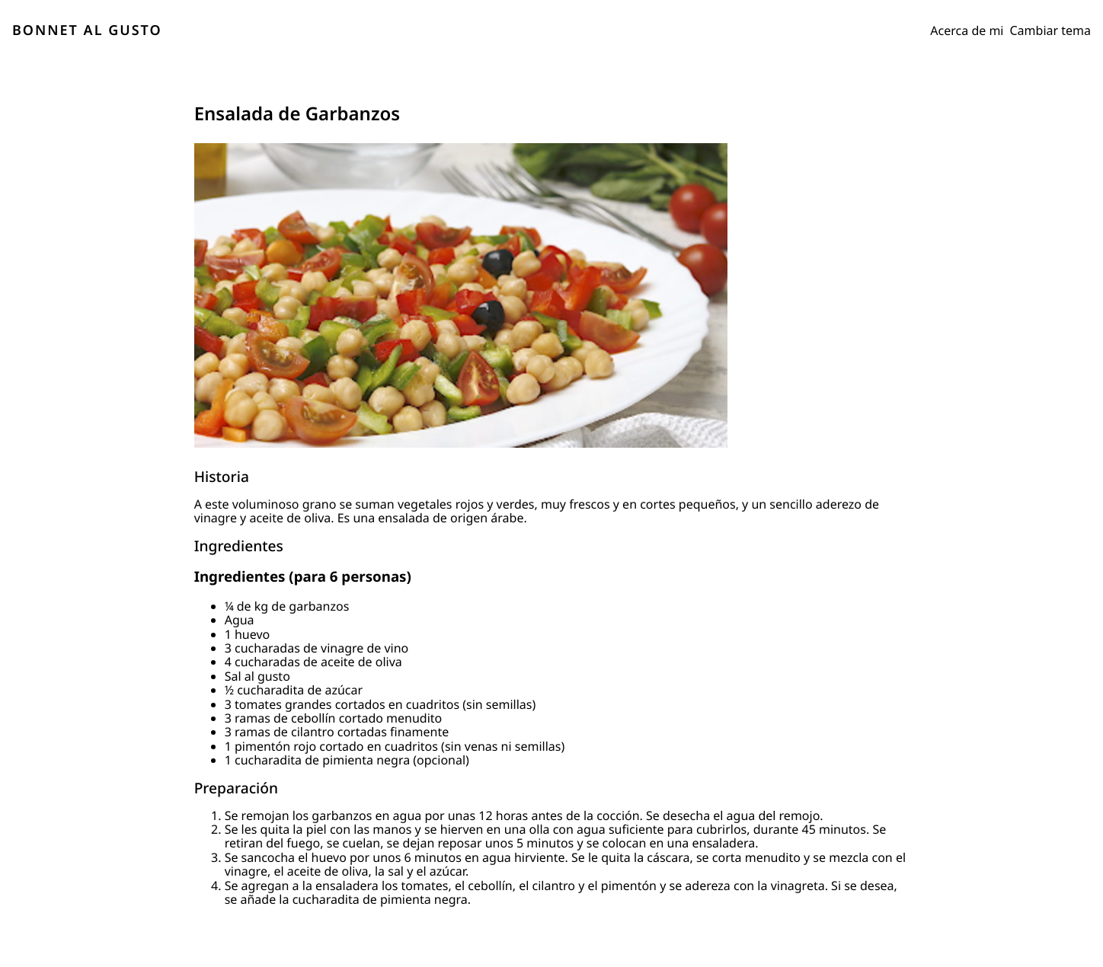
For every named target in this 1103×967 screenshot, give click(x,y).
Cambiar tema (1051, 30)
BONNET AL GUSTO (87, 30)
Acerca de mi (966, 30)
